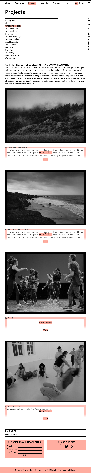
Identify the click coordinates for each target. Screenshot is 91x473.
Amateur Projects (13, 26)
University (9, 52)
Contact (56, 3)
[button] (45, 161)
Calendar (44, 3)
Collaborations (11, 28)
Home (89, 34)
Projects (32, 3)
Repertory (19, 3)
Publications (10, 44)
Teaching (9, 47)
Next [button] (76, 116)
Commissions (11, 31)
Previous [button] (14, 116)
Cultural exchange (13, 36)
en (76, 3)
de (83, 3)
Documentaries (12, 39)
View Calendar (11, 434)
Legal (73, 470)
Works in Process (13, 55)
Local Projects (11, 42)
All (6, 23)
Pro (66, 3)
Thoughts (9, 50)
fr (80, 3)
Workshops (10, 58)
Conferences (11, 34)
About (8, 3)
